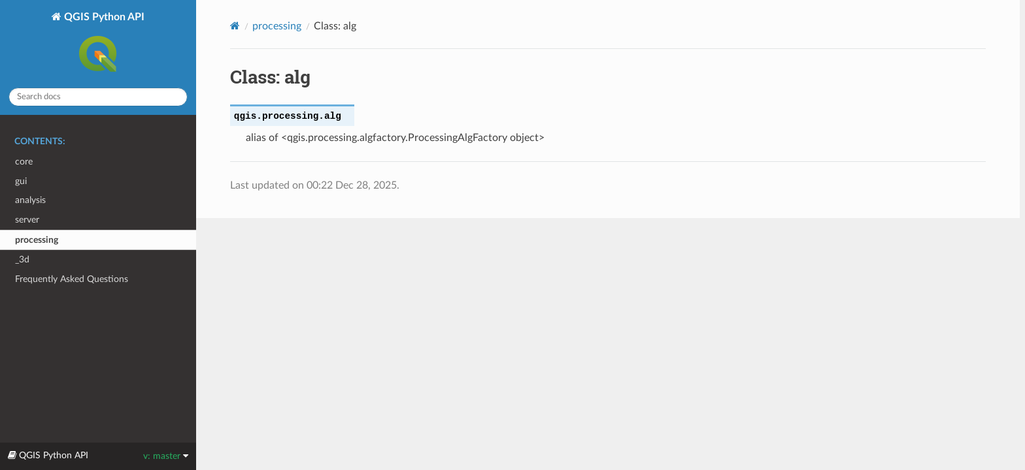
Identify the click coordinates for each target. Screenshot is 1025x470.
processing (36, 240)
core (24, 161)
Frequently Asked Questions (71, 279)
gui (21, 181)
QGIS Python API (102, 44)
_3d (22, 259)
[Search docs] (98, 96)
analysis (30, 200)
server (27, 220)
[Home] (235, 25)
